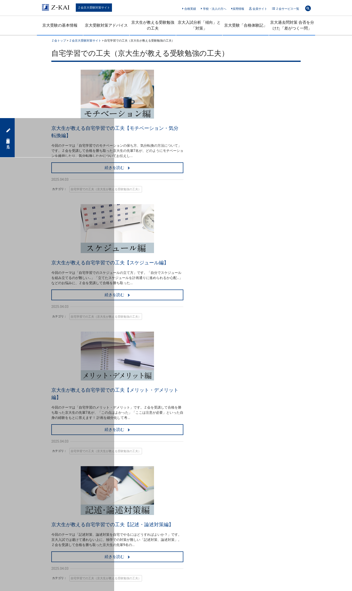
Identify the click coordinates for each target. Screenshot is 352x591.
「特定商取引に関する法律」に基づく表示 (80, 535)
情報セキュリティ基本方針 (149, 535)
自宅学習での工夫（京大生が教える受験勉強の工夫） (106, 189)
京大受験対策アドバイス (106, 25)
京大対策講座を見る (7, 138)
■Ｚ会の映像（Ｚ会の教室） (131, 460)
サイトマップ (236, 535)
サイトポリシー (198, 535)
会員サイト (258, 9)
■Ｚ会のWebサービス (196, 437)
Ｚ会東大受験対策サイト (202, 455)
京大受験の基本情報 (59, 25)
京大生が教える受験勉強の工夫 (152, 25)
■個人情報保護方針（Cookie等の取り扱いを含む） (210, 497)
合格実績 (189, 9)
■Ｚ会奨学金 (189, 487)
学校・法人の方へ (213, 9)
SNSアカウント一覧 (199, 446)
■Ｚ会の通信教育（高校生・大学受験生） (138, 439)
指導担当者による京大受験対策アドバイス (73, 462)
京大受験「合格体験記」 (245, 25)
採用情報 (237, 9)
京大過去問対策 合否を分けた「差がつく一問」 (292, 25)
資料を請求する (185, 415)
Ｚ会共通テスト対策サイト (204, 464)
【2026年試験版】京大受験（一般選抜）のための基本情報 (72, 448)
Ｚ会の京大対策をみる (180, 382)
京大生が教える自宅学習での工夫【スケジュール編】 (239, 128)
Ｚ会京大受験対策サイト (94, 7)
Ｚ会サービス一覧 (285, 9)
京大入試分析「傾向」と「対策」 (199, 25)
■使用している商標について (201, 509)
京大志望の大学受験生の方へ (136, 451)
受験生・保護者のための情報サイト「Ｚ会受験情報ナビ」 (211, 475)
